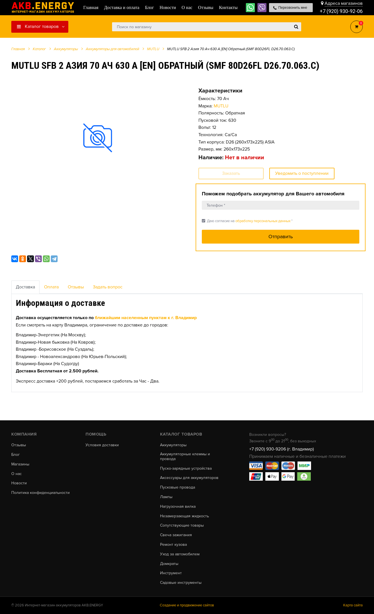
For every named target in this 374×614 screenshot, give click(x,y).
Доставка (25, 287)
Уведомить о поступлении (302, 173)
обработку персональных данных (262, 221)
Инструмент (171, 573)
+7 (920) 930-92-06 (341, 11)
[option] (97, 137)
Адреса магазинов (344, 3)
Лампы (166, 497)
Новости (19, 483)
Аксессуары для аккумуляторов (189, 478)
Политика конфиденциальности (40, 493)
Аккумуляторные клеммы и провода (185, 456)
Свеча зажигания (176, 535)
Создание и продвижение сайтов (187, 605)
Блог (15, 454)
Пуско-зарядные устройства (186, 468)
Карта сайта (353, 605)
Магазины (20, 464)
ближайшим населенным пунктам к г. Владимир (146, 318)
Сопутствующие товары (182, 525)
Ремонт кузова (173, 544)
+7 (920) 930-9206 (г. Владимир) (281, 449)
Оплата (51, 287)
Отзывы (76, 287)
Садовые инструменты (181, 582)
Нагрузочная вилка (178, 506)
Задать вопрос (108, 287)
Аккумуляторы (173, 445)
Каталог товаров (38, 26)
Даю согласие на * (247, 220)
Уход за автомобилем (180, 554)
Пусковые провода (177, 487)
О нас (16, 474)
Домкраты (169, 564)
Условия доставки (102, 445)
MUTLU (221, 106)
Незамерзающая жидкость (184, 516)
